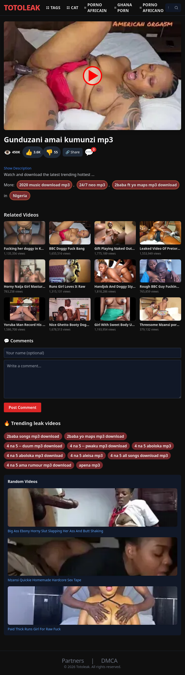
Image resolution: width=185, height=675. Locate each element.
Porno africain (95, 7)
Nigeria (20, 195)
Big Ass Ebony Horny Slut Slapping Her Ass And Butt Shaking (55, 531)
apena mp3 (89, 465)
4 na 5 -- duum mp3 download (34, 446)
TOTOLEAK (22, 7)
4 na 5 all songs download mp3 (139, 455)
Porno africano (151, 7)
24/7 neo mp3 (92, 185)
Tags (53, 7)
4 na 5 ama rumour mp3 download (39, 465)
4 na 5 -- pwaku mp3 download (98, 446)
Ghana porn (123, 7)
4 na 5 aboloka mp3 (153, 446)
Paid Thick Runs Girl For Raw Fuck (34, 629)
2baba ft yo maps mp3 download (146, 185)
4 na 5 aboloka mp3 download (35, 455)
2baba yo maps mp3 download (95, 436)
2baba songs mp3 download (33, 436)
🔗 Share (73, 152)
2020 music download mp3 (44, 185)
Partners (73, 660)
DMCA (109, 660)
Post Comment (22, 407)
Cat (72, 7)
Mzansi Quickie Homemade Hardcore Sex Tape (44, 580)
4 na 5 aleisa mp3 (86, 455)
